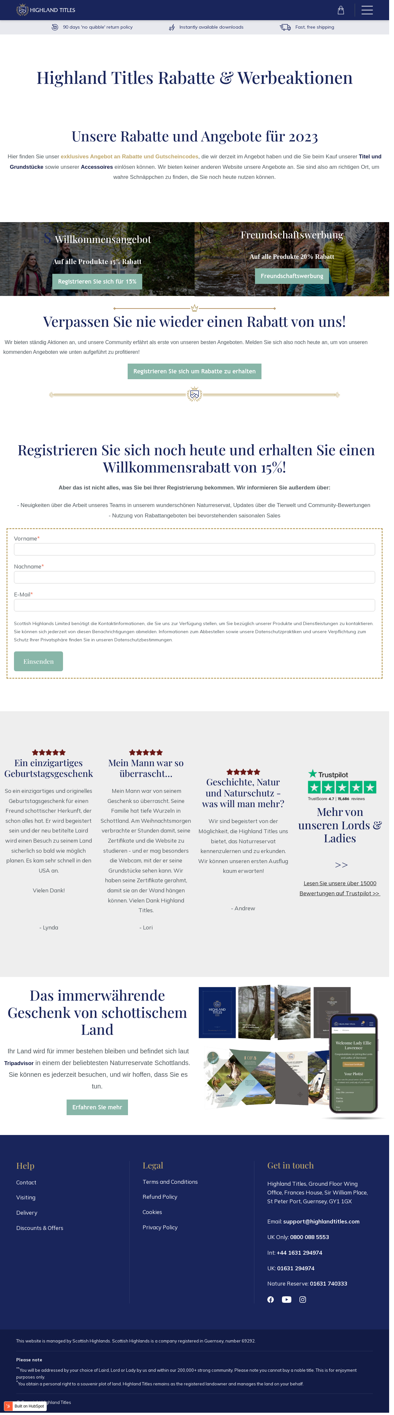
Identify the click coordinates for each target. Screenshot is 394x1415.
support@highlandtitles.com (321, 1222)
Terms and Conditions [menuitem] (170, 1183)
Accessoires (97, 167)
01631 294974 (295, 1268)
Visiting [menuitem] (25, 1199)
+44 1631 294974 (299, 1253)
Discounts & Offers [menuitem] (40, 1229)
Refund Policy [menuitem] (160, 1198)
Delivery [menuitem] (26, 1214)
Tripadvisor (19, 1064)
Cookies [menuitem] (152, 1213)
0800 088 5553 (309, 1238)
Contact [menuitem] (26, 1184)
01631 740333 (328, 1284)
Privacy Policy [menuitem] (160, 1229)
